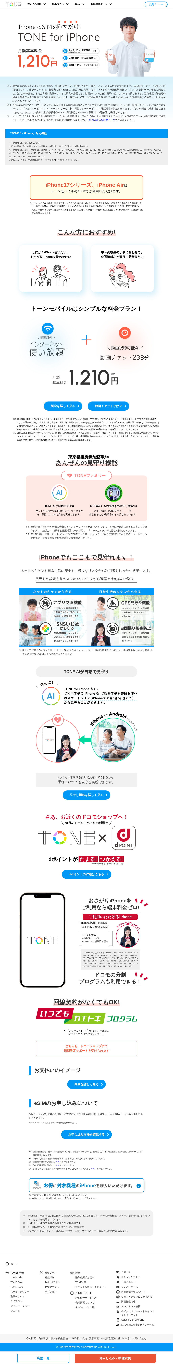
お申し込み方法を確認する (86, 1134)
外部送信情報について (133, 1291)
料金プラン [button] (58, 4)
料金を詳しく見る (63, 406)
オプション (51, 1291)
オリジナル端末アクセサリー (90, 1287)
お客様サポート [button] (99, 4)
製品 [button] (77, 4)
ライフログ (16, 1301)
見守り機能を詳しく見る (86, 795)
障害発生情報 (128, 1301)
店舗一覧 (126, 1272)
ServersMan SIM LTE (132, 1319)
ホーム (14, 1264)
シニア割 (15, 1310)
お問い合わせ (139, 1338)
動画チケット (17, 1296)
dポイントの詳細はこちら (86, 874)
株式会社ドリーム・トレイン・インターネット (137, 1313)
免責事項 (43, 1338)
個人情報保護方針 (60, 1338)
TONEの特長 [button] (34, 4)
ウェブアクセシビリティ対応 (136, 1296)
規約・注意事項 (90, 1338)
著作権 (75, 1338)
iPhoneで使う (52, 1287)
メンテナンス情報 (130, 1306)
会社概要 (31, 1338)
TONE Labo (16, 1277)
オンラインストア (130, 1277)
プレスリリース (129, 1286)
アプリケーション (19, 1306)
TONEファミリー (19, 1291)
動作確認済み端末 (84, 1277)
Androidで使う (52, 1282)
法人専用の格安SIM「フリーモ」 (138, 1324)
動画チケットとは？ (108, 406)
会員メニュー (156, 4)
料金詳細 (49, 1277)
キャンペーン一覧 (84, 1307)
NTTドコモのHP (77, 1034)
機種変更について (84, 1302)
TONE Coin (16, 1282)
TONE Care (16, 1287)
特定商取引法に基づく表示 (115, 1338)
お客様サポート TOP (86, 1297)
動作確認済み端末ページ (102, 120)
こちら (58, 1162)
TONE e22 (80, 1282)
